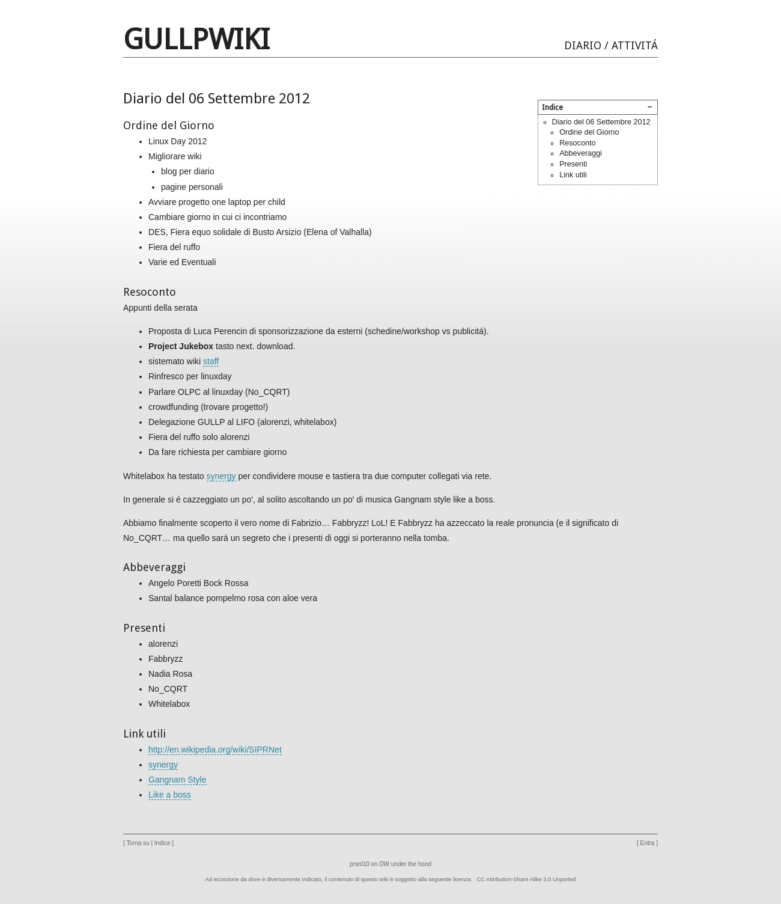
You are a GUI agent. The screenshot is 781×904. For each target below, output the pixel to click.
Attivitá (635, 45)
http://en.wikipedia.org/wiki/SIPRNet (215, 749)
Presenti (573, 164)
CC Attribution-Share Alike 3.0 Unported (526, 879)
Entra (647, 843)
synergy (221, 476)
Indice (162, 843)
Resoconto (577, 143)
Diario (582, 45)
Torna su (137, 843)
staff (211, 361)
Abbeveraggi (580, 153)
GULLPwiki (196, 39)
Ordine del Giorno (589, 132)
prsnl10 (359, 864)
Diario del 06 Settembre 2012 (601, 122)
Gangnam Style (177, 779)
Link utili (573, 175)
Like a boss (169, 794)
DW (384, 864)
